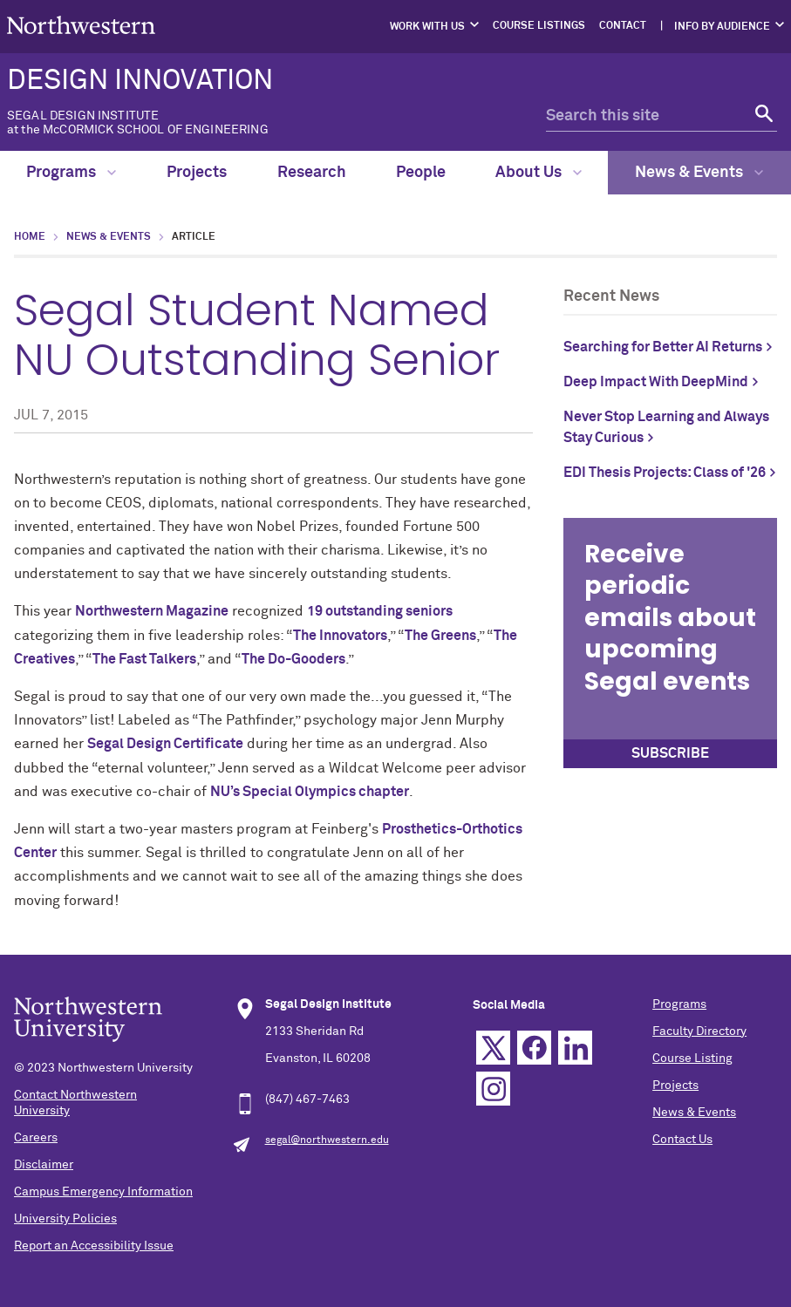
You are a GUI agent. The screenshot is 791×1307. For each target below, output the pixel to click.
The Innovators (340, 636)
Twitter (493, 1048)
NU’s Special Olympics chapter (309, 792)
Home (29, 237)
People (421, 172)
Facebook (534, 1048)
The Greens (440, 636)
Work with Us (427, 27)
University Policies (65, 1219)
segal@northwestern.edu (327, 1140)
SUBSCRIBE (670, 753)
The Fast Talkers (144, 659)
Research (311, 172)
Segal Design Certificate (165, 744)
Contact (622, 26)
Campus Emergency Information (103, 1192)
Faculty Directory (699, 1031)
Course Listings (539, 26)
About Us (538, 172)
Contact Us (682, 1139)
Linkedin (575, 1048)
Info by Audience (722, 27)
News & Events (699, 172)
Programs (71, 172)
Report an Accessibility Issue (94, 1246)
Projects (197, 172)
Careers (36, 1138)
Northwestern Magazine (151, 611)
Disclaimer (43, 1165)
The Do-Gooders (293, 659)
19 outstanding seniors (380, 611)
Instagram (493, 1089)
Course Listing (692, 1058)
